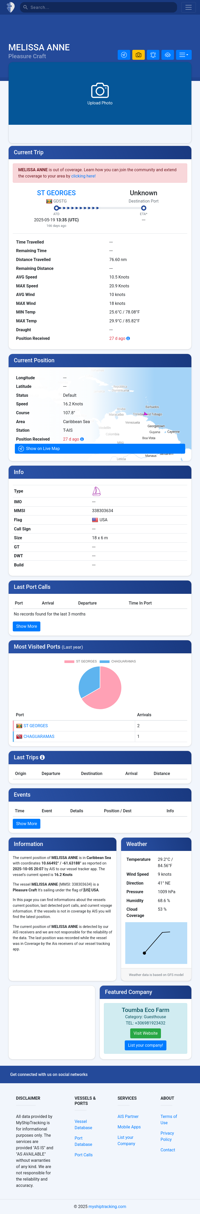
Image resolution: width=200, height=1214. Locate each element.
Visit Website (146, 1033)
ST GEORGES (56, 193)
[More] (184, 55)
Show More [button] (26, 626)
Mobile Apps (129, 1126)
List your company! (145, 1045)
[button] (124, 55)
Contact (168, 1149)
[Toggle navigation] (188, 7)
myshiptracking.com (107, 1206)
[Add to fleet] (167, 55)
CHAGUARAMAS (35, 736)
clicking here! (83, 176)
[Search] (103, 7)
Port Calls (84, 1154)
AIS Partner (128, 1116)
